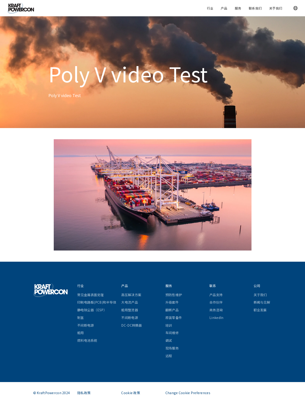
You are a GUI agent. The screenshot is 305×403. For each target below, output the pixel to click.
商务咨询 (216, 310)
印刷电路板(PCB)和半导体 (96, 302)
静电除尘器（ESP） (92, 310)
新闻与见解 (262, 302)
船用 (80, 332)
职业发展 (260, 310)
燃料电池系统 (87, 340)
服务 (238, 8)
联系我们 (255, 8)
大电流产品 (129, 302)
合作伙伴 (216, 302)
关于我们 (275, 8)
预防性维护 (173, 294)
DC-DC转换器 (131, 325)
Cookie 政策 (130, 392)
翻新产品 (172, 310)
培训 (168, 325)
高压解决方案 (131, 294)
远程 (168, 355)
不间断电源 (85, 325)
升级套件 (172, 302)
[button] (295, 8)
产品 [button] (224, 8)
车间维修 (172, 332)
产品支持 (216, 294)
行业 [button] (210, 8)
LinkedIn (216, 317)
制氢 (80, 317)
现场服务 (172, 348)
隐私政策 (83, 392)
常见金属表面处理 (90, 294)
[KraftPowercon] (20, 8)
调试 (168, 340)
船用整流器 (129, 310)
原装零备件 (173, 317)
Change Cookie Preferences (187, 392)
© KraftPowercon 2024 (51, 392)
